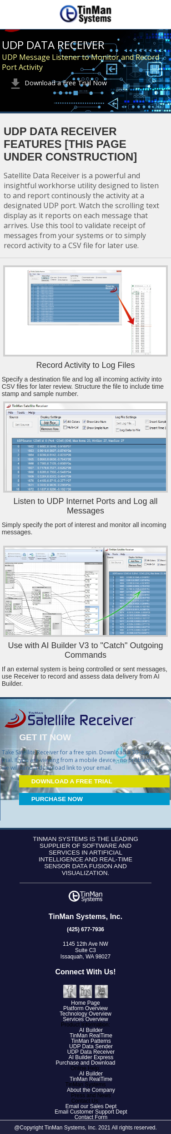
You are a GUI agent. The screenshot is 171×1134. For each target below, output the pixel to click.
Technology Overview (85, 1014)
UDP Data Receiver (91, 1052)
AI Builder (91, 1030)
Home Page (85, 1003)
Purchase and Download (86, 1063)
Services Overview (85, 1019)
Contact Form (91, 1117)
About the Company (91, 1090)
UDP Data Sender (91, 1046)
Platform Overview (85, 1008)
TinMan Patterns (91, 1041)
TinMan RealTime (91, 1035)
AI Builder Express (91, 1057)
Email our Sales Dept (91, 1106)
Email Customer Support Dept (91, 1112)
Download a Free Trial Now (57, 82)
